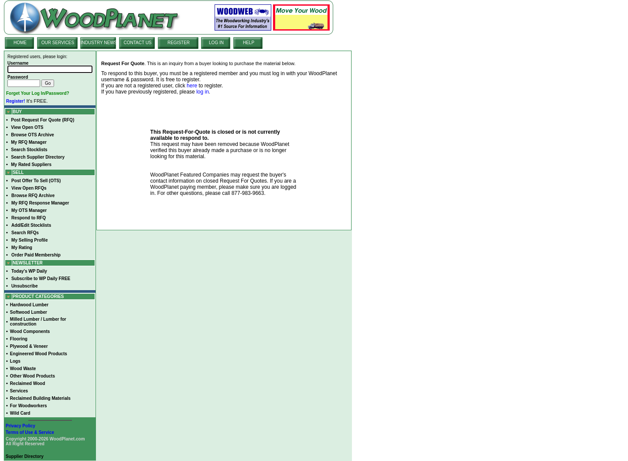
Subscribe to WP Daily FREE (40, 278)
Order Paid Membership (36, 255)
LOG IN (216, 42)
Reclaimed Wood (27, 383)
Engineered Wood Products (38, 353)
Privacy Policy (20, 425)
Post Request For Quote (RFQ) (42, 120)
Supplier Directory (25, 456)
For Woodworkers (28, 405)
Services (19, 390)
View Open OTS (27, 127)
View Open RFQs (28, 188)
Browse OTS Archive (32, 134)
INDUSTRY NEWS (99, 42)
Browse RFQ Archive (33, 195)
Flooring (18, 338)
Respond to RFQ (28, 217)
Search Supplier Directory (38, 157)
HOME (20, 42)
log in (202, 92)
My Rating (21, 247)
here (192, 86)
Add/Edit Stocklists (31, 225)
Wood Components (30, 331)
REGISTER (178, 42)
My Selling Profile (29, 240)
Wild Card (20, 413)
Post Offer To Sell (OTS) (36, 180)
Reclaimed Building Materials (40, 398)
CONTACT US (137, 42)
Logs (15, 361)
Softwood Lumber (28, 312)
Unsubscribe (24, 286)
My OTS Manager (29, 210)
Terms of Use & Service (30, 432)
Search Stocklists (29, 149)
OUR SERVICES (57, 42)
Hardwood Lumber (29, 304)
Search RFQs (25, 232)
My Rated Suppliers (31, 164)
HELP (248, 42)
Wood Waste (23, 368)
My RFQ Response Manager (40, 203)
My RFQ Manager (29, 142)
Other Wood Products (32, 376)
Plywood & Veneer (29, 346)
